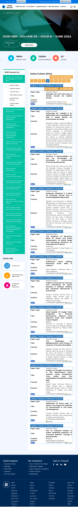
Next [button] (70, 60)
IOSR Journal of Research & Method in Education (14, 163)
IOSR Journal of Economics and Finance (13, 175)
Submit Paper (13, 85)
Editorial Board (14, 88)
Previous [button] (7, 60)
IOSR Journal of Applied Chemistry (13, 243)
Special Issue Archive (13, 99)
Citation (33, 86)
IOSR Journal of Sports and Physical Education (13, 208)
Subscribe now (65, 1)
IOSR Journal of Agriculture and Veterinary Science (14, 201)
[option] (39, 2)
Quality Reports (41, 6)
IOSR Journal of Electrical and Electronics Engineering (14, 117)
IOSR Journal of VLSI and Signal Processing (13, 142)
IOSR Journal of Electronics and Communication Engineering (10, 134)
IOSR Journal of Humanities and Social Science (13, 156)
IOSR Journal (9, 13)
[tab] (51, 258)
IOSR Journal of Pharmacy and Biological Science (14, 181)
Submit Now (21, 1)
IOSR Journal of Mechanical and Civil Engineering (12, 125)
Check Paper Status (13, 104)
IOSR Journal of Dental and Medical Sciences (13, 194)
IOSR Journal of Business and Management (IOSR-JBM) (14, 79)
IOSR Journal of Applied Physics (13, 236)
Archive (18, 13)
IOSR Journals (20, 6)
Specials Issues (53, 6)
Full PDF (59, 86)
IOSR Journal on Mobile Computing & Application (14, 149)
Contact (63, 6)
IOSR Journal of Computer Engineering (14, 110)
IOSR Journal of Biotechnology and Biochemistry (12, 250)
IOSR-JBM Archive (15, 95)
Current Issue (13, 92)
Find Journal (9, 44)
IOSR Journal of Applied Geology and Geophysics (13, 220)
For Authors (31, 6)
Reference (50, 86)
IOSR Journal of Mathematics (10, 169)
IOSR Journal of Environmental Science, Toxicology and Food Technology (13, 228)
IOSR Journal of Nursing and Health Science (13, 188)
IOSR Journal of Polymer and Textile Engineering (13, 214)
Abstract (41, 86)
